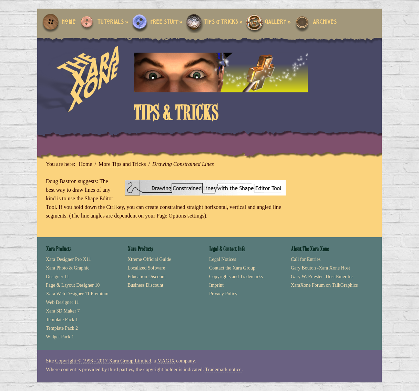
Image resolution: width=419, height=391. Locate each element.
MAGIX (166, 360)
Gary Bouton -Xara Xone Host (320, 268)
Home (68, 22)
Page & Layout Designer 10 (73, 285)
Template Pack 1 (62, 319)
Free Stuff (166, 22)
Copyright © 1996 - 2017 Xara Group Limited (103, 360)
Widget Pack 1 (60, 336)
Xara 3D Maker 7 (63, 311)
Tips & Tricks (223, 22)
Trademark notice (223, 369)
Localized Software (146, 268)
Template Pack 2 (62, 328)
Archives (325, 22)
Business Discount (145, 285)
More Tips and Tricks (122, 164)
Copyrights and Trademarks (236, 276)
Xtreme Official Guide (149, 259)
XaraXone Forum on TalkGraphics (324, 285)
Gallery (278, 22)
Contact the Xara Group (232, 268)
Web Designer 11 (62, 302)
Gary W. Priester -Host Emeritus (322, 276)
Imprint (216, 285)
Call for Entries (305, 259)
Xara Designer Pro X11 (68, 259)
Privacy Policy (223, 293)
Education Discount (146, 276)
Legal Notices (222, 259)
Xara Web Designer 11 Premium (77, 293)
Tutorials (113, 22)
